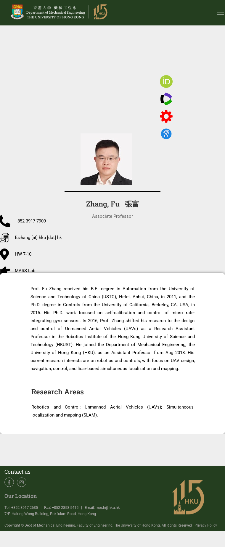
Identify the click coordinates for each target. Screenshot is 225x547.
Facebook (9, 482)
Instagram (21, 482)
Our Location (20, 495)
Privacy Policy (206, 525)
